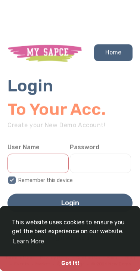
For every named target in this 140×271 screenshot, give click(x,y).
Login (70, 205)
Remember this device (45, 182)
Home (113, 53)
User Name (23, 149)
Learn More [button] (28, 241)
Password (84, 149)
